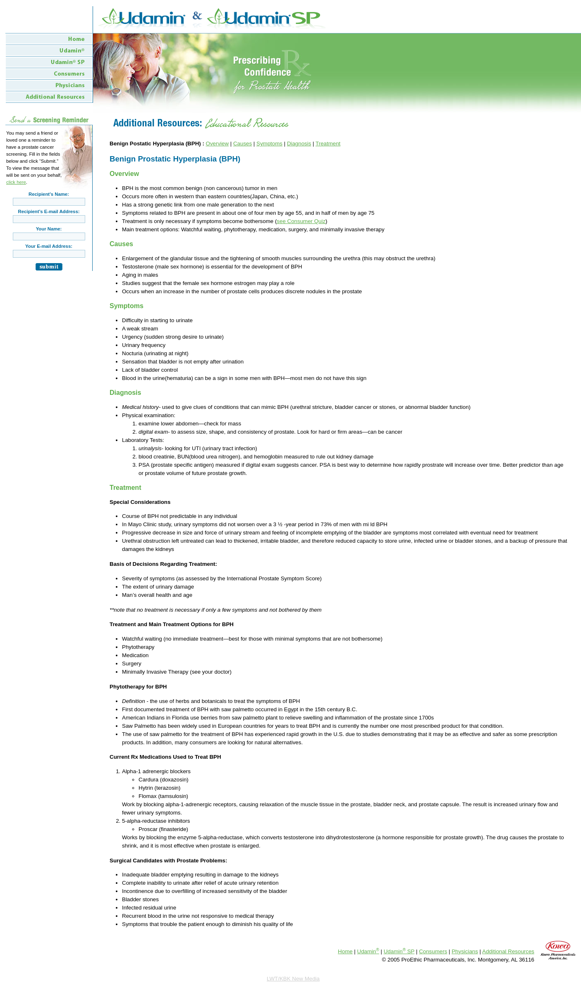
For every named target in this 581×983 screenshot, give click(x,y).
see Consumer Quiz (301, 221)
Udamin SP (399, 951)
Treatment (328, 143)
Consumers (433, 951)
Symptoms (269, 143)
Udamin (368, 951)
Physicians (465, 951)
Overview (217, 143)
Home (345, 951)
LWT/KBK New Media (293, 979)
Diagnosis (299, 143)
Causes (242, 143)
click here (16, 182)
